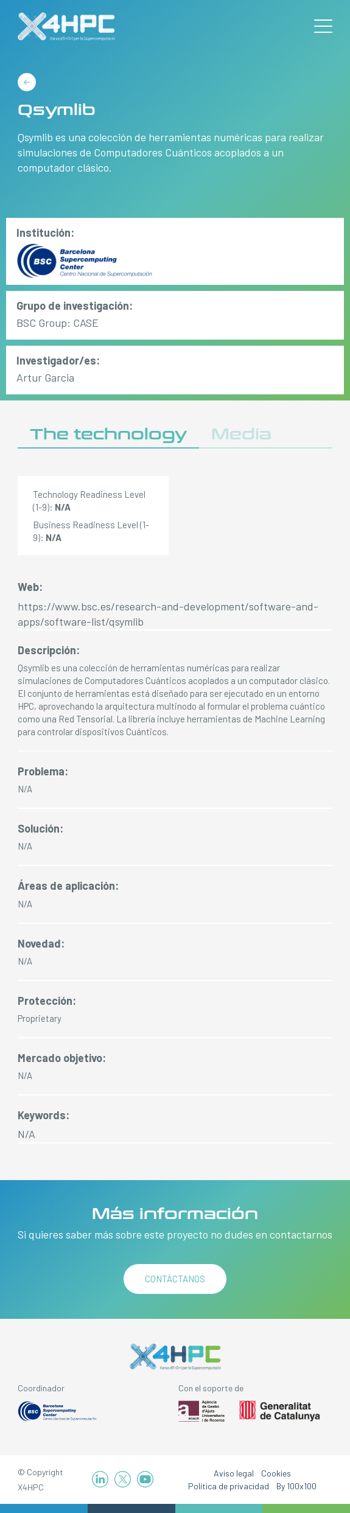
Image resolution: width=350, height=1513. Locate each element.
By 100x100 (296, 1486)
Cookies (276, 1473)
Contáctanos (175, 1278)
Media (241, 434)
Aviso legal (234, 1473)
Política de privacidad (228, 1486)
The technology (108, 434)
